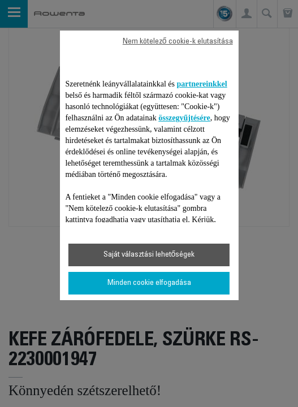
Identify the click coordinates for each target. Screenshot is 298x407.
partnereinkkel (202, 84)
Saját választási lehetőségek (149, 255)
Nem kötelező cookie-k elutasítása (178, 42)
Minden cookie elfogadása (149, 283)
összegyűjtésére (184, 118)
